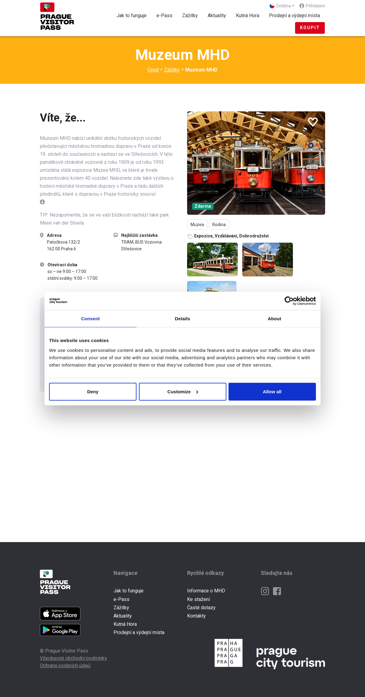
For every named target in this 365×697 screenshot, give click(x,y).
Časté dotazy (201, 607)
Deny (92, 391)
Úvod (153, 70)
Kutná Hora (247, 15)
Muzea (197, 224)
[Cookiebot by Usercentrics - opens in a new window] (289, 301)
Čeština (280, 5)
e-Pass (164, 15)
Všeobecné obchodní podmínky (73, 658)
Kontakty (196, 616)
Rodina (219, 224)
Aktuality (217, 15)
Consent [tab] (90, 318)
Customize (182, 391)
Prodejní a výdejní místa (294, 15)
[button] (42, 201)
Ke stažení (198, 599)
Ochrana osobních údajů (65, 665)
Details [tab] (182, 318)
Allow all (272, 391)
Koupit (310, 27)
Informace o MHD (206, 591)
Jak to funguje (132, 15)
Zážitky (192, 14)
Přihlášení (315, 5)
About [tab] (274, 318)
